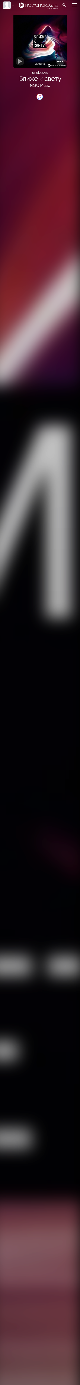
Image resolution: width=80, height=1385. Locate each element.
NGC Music (40, 85)
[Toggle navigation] (74, 5)
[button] (60, 61)
